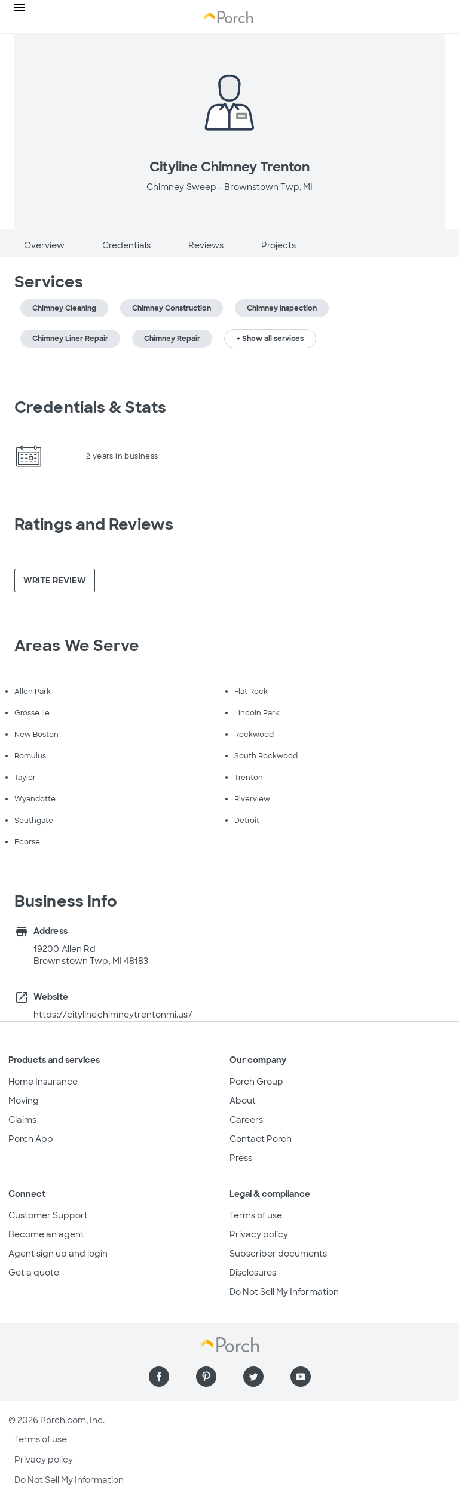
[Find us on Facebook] (159, 1376)
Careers (246, 1119)
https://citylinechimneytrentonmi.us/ (112, 1014)
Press (241, 1158)
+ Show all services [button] (270, 338)
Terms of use (256, 1215)
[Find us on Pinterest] (206, 1376)
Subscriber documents (278, 1253)
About (243, 1100)
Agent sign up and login (58, 1253)
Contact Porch (261, 1139)
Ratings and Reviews (93, 524)
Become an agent (46, 1234)
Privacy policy (259, 1234)
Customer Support (48, 1215)
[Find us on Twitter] (253, 1376)
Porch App (30, 1139)
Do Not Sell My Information (284, 1291)
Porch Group (256, 1081)
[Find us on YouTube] (300, 1376)
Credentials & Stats (90, 407)
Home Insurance (43, 1081)
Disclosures (253, 1272)
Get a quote (33, 1272)
